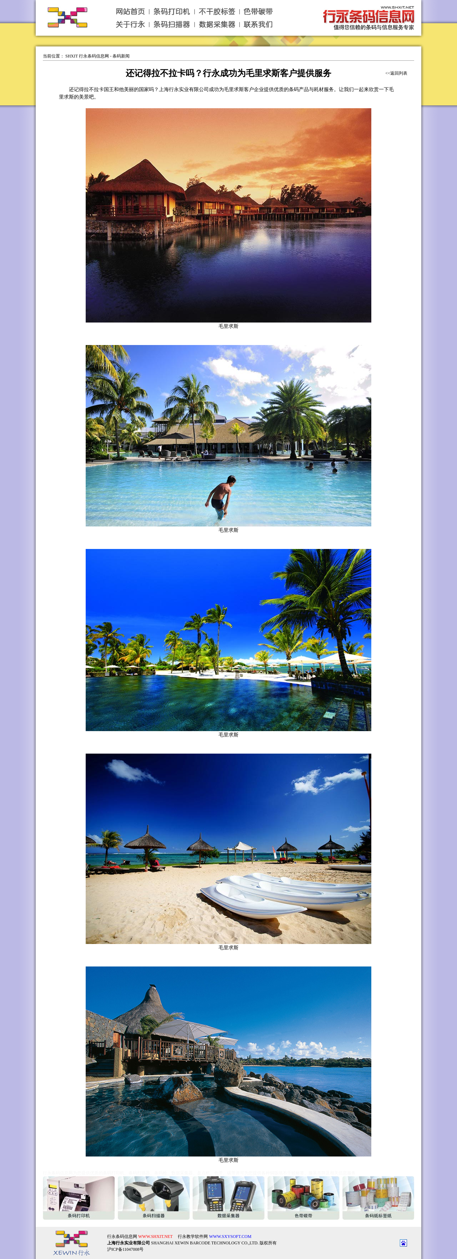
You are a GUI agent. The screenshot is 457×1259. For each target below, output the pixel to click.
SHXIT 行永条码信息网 (87, 56)
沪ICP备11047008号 (125, 1243)
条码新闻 (121, 56)
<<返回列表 (396, 73)
